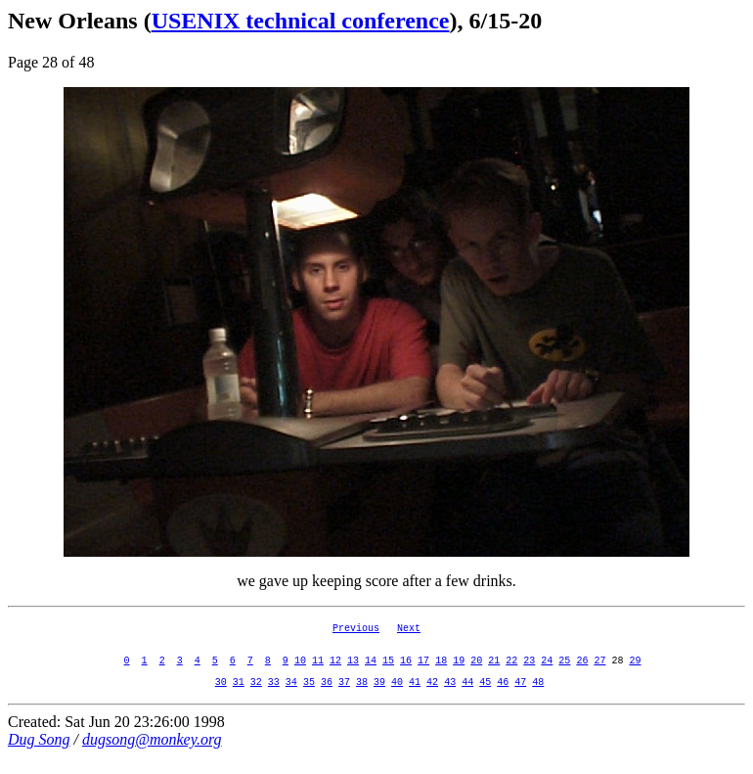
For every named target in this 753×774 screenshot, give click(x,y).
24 (547, 671)
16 (406, 671)
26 (582, 671)
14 (370, 671)
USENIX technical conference (301, 20)
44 (467, 699)
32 (256, 699)
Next (409, 630)
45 (485, 699)
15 (388, 671)
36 (326, 699)
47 (520, 699)
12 (335, 671)
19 (459, 671)
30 (221, 699)
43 (450, 699)
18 (441, 671)
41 (415, 699)
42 (432, 699)
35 (309, 699)
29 (635, 671)
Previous (355, 630)
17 (423, 671)
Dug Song (39, 757)
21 (494, 671)
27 (599, 671)
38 (362, 699)
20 (476, 671)
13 (353, 671)
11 (318, 671)
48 (538, 699)
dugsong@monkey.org (152, 757)
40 (397, 699)
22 (511, 671)
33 (274, 699)
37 (344, 699)
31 (238, 699)
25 (564, 671)
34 (291, 699)
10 (300, 671)
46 (503, 699)
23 (529, 671)
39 (379, 699)
